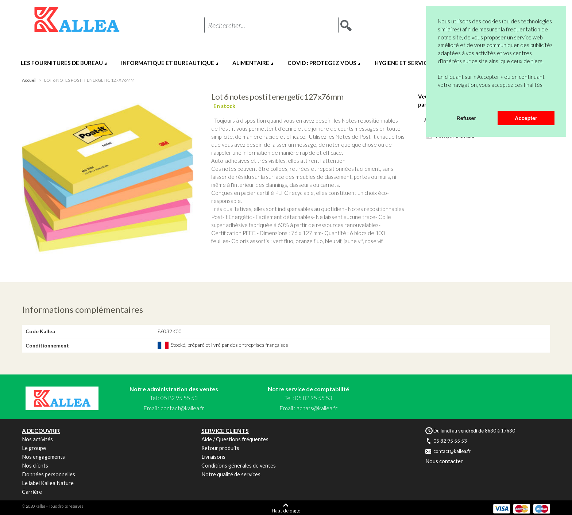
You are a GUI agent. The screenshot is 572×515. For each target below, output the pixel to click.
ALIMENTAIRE (250, 62)
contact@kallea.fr (182, 407)
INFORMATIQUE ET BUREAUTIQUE (167, 62)
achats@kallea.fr (317, 407)
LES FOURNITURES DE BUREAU (62, 62)
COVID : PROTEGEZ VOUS (321, 62)
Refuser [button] (466, 118)
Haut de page (286, 510)
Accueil (29, 80)
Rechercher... (226, 25)
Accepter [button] (526, 118)
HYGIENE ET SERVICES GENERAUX (420, 62)
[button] (439, 101)
